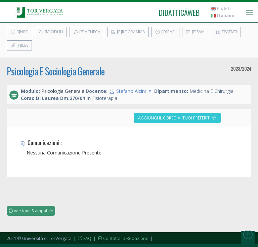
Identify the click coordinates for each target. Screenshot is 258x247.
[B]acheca (86, 32)
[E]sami (196, 32)
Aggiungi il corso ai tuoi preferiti (177, 118)
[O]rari (165, 32)
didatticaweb (179, 12)
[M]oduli (51, 32)
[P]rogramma (128, 32)
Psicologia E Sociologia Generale (55, 71)
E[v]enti (226, 32)
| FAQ (82, 238)
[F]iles (19, 45)
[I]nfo (19, 32)
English (221, 8)
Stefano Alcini (131, 91)
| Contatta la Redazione (120, 238)
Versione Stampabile (31, 211)
